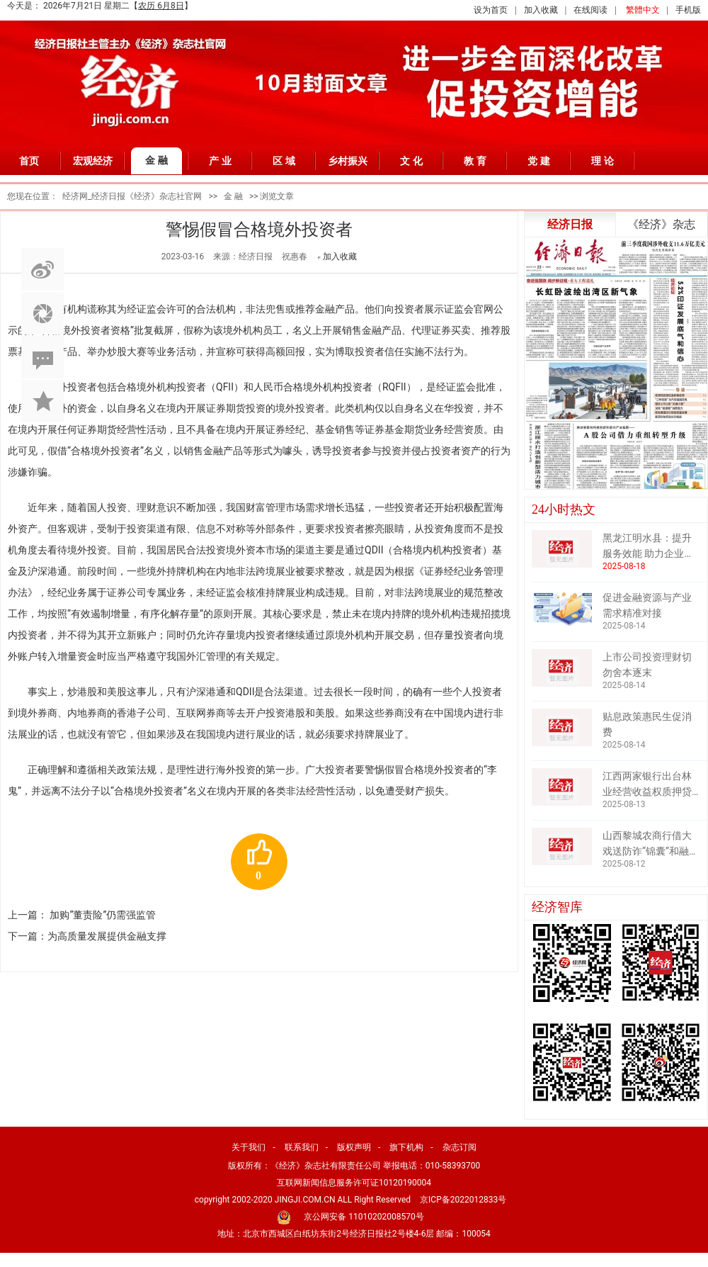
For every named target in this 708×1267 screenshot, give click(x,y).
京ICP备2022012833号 (463, 1200)
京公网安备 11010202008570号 (363, 1217)
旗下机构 (406, 1147)
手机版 (688, 10)
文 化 (411, 161)
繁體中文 (643, 10)
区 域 (284, 161)
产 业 (220, 161)
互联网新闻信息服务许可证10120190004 (354, 1183)
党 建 (538, 161)
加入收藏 (541, 10)
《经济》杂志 (661, 224)
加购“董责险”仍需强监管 (103, 914)
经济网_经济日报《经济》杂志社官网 (132, 196)
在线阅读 (590, 10)
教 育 (475, 161)
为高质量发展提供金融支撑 (106, 936)
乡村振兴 (347, 161)
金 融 (156, 160)
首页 (29, 161)
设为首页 (491, 10)
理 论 (602, 161)
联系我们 (302, 1147)
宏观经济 (93, 161)
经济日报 (570, 224)
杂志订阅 (459, 1147)
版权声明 (354, 1147)
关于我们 (249, 1147)
